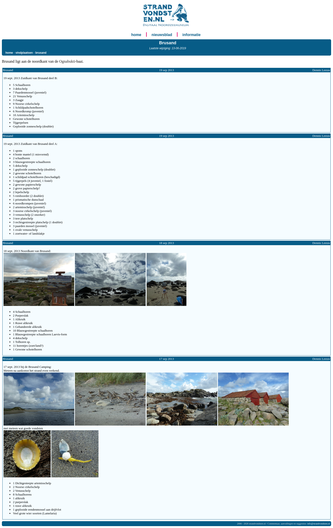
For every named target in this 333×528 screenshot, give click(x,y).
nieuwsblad (162, 35)
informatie (191, 35)
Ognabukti (67, 61)
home (136, 35)
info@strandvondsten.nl (318, 523)
